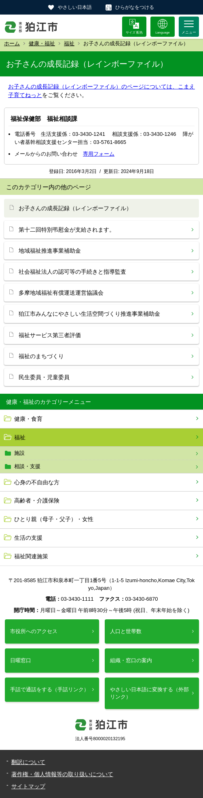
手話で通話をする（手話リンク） (49, 689)
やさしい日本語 (75, 7)
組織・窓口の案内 (131, 660)
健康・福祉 (42, 43)
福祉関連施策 (31, 556)
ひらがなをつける (134, 7)
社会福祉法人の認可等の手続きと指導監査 (72, 271)
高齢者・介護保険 (36, 500)
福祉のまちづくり (41, 356)
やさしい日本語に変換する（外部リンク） (149, 693)
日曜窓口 (20, 660)
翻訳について (28, 762)
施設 (19, 453)
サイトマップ (28, 786)
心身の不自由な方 (36, 482)
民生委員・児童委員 (44, 377)
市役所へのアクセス (33, 631)
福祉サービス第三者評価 (50, 335)
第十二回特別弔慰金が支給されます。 (67, 229)
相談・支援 (27, 466)
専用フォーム (98, 154)
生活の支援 (28, 537)
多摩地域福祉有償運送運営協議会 (61, 292)
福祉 (69, 43)
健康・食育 (28, 419)
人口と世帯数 (126, 631)
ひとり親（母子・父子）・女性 (53, 519)
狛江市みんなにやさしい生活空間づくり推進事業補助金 (89, 313)
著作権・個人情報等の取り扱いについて (62, 774)
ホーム (12, 43)
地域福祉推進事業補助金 (50, 250)
